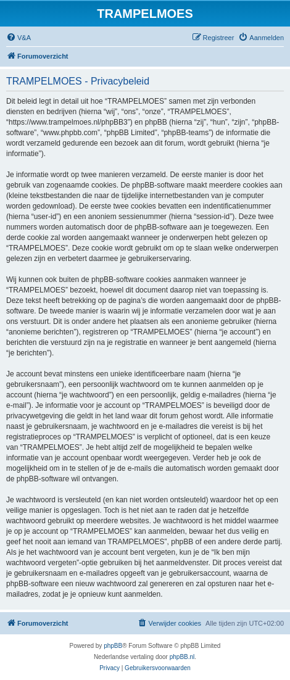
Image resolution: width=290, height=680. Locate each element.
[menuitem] (18, 37)
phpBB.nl (182, 656)
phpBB (113, 645)
